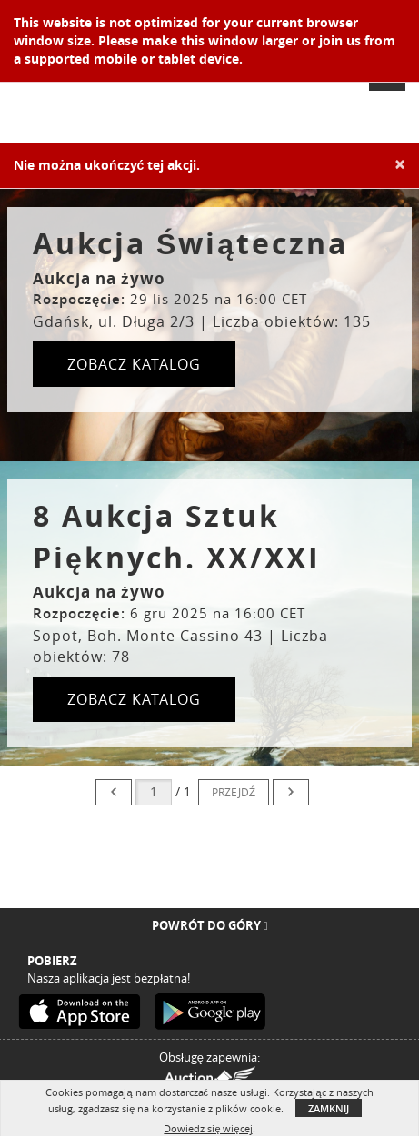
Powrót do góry (210, 925)
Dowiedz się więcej (208, 1128)
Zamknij (328, 1108)
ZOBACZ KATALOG (134, 364)
